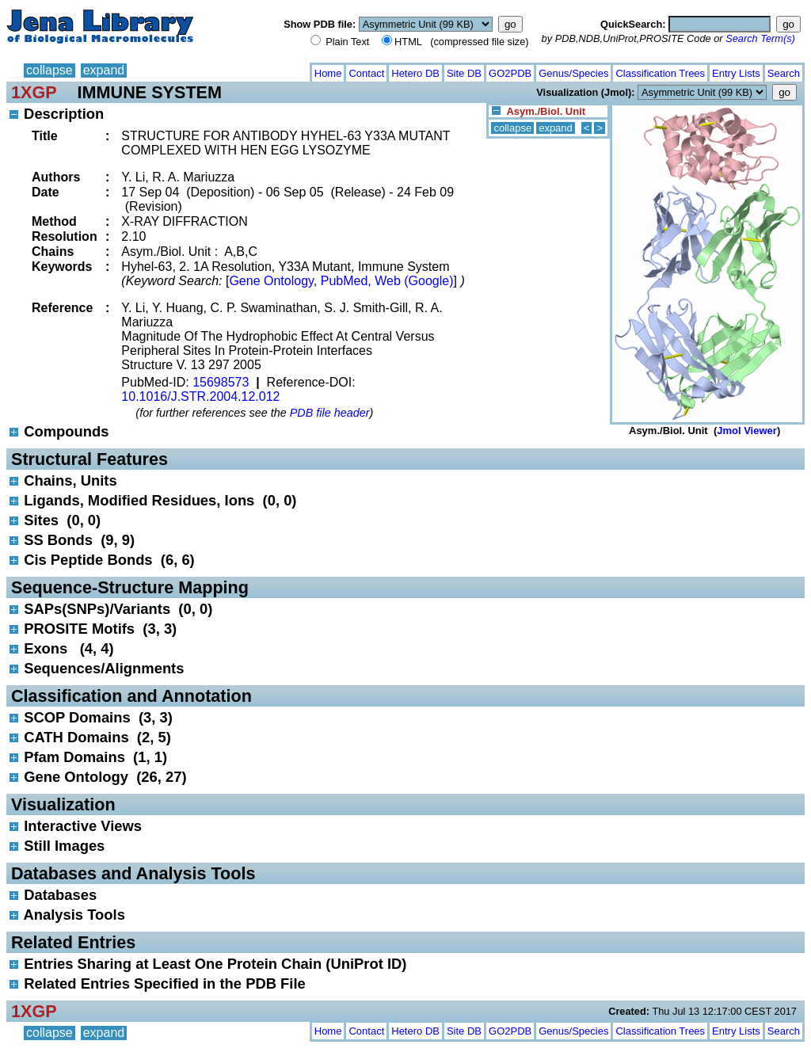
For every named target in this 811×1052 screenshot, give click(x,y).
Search (783, 73)
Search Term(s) (760, 38)
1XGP (34, 92)
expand (104, 70)
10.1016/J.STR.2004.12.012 (200, 396)
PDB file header (330, 412)
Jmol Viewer (747, 430)
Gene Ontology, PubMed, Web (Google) (341, 281)
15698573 (220, 382)
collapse (49, 70)
